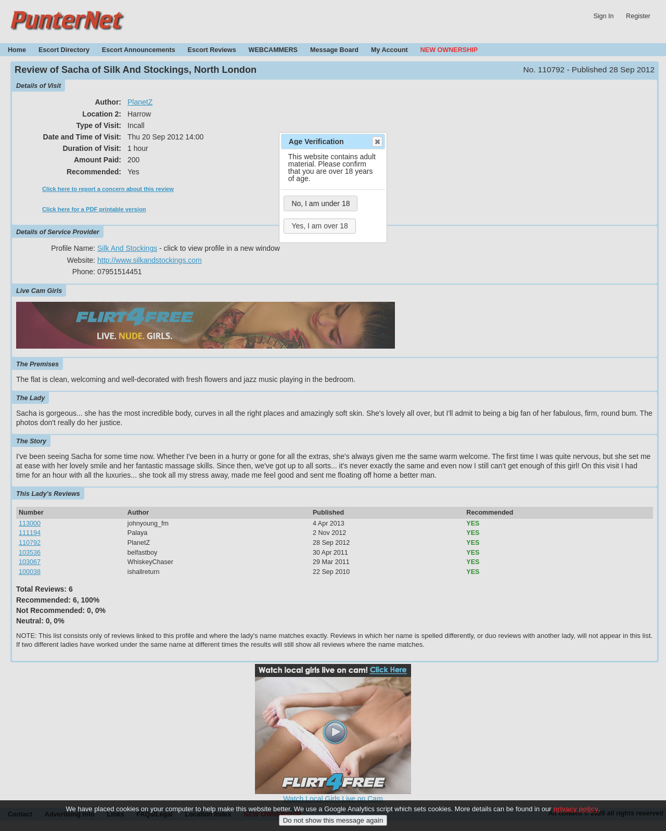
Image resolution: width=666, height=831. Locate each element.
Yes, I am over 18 (319, 226)
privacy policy (575, 815)
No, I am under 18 (320, 203)
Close (376, 141)
